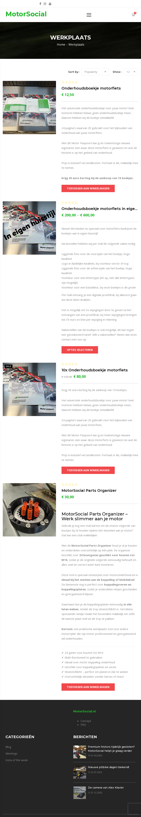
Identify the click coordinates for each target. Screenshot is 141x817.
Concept (86, 721)
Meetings (11, 753)
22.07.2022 (95, 772)
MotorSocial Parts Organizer (89, 490)
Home (61, 44)
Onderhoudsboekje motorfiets (91, 88)
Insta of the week (17, 760)
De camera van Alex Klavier (106, 787)
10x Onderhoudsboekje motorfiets (95, 370)
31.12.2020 (95, 792)
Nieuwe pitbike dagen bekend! (108, 767)
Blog (8, 747)
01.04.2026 (95, 755)
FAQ (83, 724)
